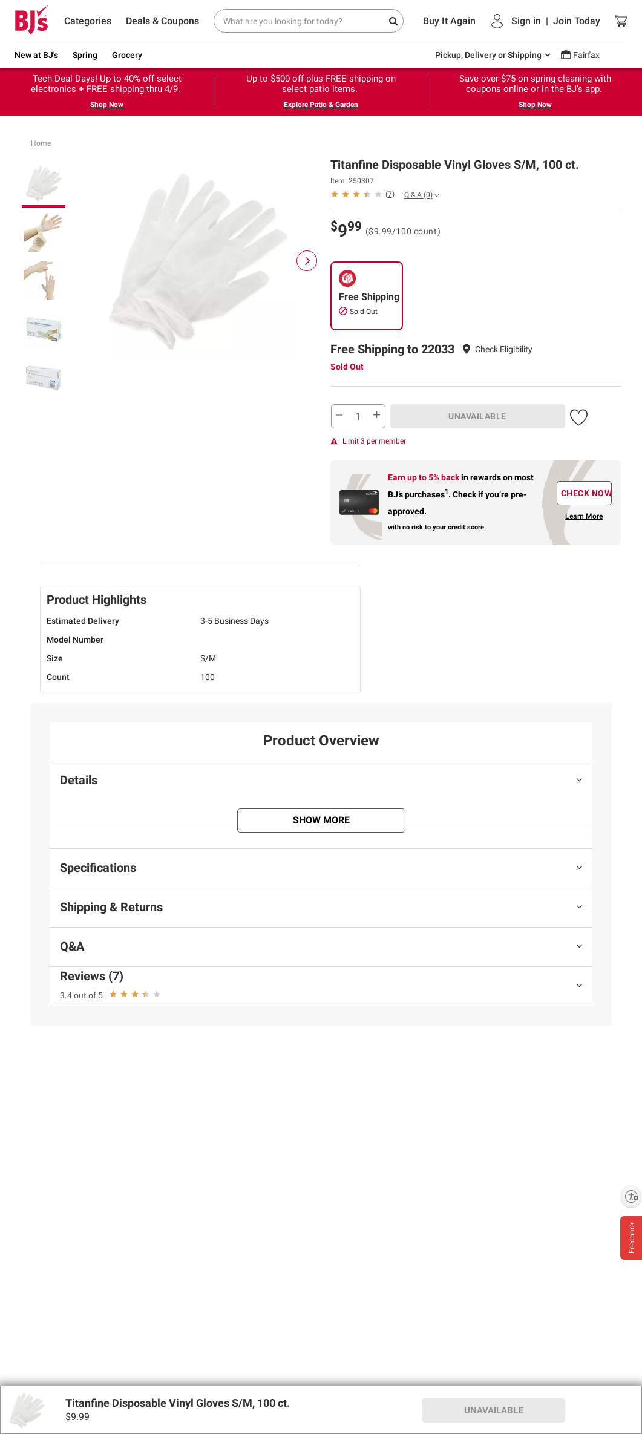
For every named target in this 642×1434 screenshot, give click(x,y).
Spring (85, 55)
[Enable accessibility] (631, 1196)
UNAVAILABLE (477, 416)
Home (41, 143)
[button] (503, 349)
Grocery (127, 55)
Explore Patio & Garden (321, 104)
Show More (321, 820)
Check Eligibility (503, 349)
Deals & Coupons (162, 21)
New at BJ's (36, 55)
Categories (87, 21)
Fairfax (586, 55)
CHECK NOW (586, 493)
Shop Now (106, 104)
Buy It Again (449, 21)
